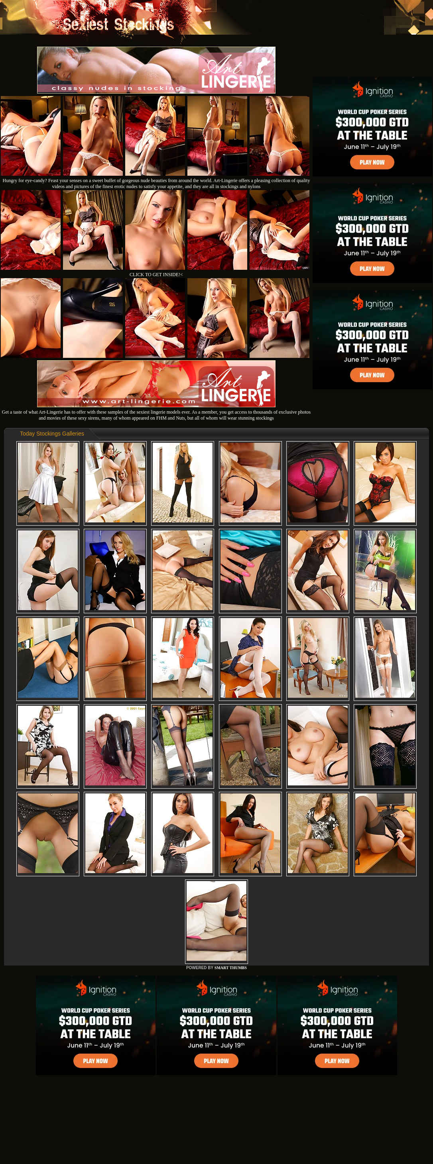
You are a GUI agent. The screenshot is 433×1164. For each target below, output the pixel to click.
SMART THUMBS (231, 968)
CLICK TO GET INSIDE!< (156, 274)
